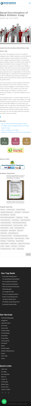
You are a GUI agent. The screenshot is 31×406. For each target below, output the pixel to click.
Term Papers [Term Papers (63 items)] (22, 246)
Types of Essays (5, 128)
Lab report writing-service (9, 299)
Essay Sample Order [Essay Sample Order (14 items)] (19, 228)
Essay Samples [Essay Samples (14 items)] (4, 230)
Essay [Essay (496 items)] (25, 225)
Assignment (4, 320)
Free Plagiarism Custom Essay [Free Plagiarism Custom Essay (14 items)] (20, 235)
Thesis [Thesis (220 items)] (13, 249)
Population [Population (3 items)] (3, 241)
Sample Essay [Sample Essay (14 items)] (13, 243)
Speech (3, 353)
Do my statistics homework (9, 281)
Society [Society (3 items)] (2, 246)
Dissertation (4, 335)
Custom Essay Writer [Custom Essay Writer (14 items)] (25, 220)
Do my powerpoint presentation (11, 279)
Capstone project (5, 323)
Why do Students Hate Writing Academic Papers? (14, 123)
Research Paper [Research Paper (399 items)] (20, 241)
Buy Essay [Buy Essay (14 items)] (13, 214)
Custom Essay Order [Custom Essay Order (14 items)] (5, 220)
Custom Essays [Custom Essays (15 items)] (15, 220)
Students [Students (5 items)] (8, 246)
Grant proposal (5, 341)
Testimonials (4, 382)
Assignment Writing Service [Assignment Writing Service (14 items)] (7, 212)
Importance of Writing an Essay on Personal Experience (16, 132)
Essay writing (4, 338)
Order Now (4, 369)
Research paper (5, 348)
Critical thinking (5, 333)
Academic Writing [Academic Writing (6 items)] (20, 209)
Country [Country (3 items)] (26, 217)
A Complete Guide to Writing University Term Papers (15, 126)
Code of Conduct (5, 389)
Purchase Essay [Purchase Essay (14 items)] (11, 241)
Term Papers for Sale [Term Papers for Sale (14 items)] (5, 249)
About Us (3, 377)
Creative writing (5, 330)
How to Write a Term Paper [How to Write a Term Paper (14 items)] (7, 238)
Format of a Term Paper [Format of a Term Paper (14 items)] (6, 235)
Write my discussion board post (10, 286)
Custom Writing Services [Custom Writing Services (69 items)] (6, 225)
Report (3, 346)
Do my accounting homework (10, 294)
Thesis (3, 358)
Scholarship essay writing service (11, 302)
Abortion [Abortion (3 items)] (3, 209)
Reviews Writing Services (7, 351)
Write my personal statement (10, 284)
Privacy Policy (4, 387)
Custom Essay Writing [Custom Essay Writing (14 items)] (6, 222)
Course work (4, 328)
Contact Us (4, 379)
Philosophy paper (7, 289)
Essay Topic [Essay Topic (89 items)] (20, 230)
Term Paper (4, 356)
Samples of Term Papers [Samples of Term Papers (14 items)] (24, 243)
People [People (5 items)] (27, 238)
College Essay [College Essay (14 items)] (19, 217)
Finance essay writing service (10, 297)
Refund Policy (4, 384)
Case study (4, 325)
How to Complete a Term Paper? (10, 130)
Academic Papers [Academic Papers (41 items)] (11, 209)
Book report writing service (9, 276)
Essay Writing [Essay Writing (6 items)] (4, 233)
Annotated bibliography (7, 318)
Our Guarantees (5, 374)
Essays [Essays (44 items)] (11, 228)
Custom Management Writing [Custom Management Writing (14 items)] (19, 222)
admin (3, 18)
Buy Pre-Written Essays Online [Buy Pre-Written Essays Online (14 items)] (8, 217)
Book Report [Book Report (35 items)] (18, 212)
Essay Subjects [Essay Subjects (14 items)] (12, 230)
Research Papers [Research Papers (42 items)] (5, 243)
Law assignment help (8, 291)
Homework (4, 343)
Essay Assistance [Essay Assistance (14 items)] (4, 228)
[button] (4, 401)
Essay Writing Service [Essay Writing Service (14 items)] (13, 233)
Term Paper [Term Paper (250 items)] (14, 246)
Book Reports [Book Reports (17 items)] (25, 212)
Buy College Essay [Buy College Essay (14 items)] (5, 214)
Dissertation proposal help (9, 304)
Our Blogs (4, 371)
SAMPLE (16, 18)
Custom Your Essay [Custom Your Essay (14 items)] (18, 225)
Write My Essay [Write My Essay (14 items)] (20, 249)
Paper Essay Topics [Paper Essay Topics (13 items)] (19, 238)
